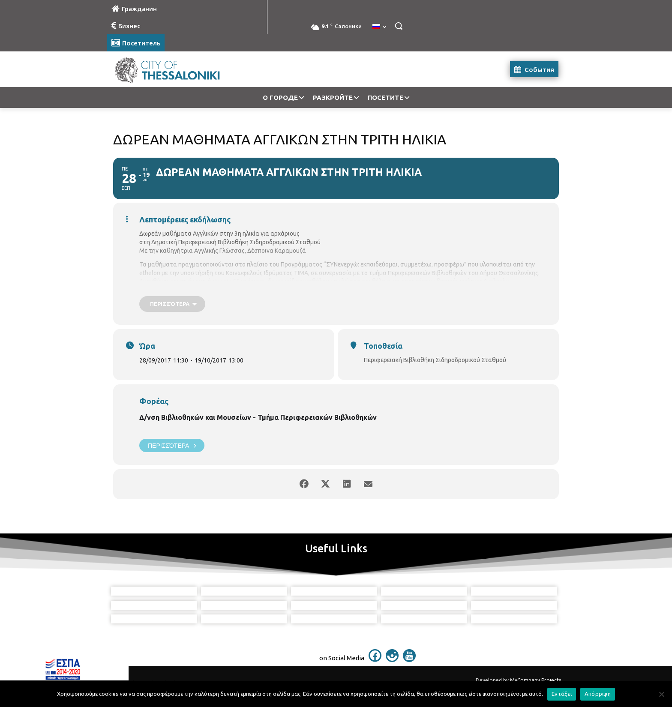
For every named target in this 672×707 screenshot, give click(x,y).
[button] (399, 26)
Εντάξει (562, 694)
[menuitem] (379, 27)
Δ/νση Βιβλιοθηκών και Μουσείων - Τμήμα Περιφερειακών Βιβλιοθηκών (258, 417)
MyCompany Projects (535, 680)
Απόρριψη (598, 694)
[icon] (375, 659)
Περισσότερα (172, 445)
